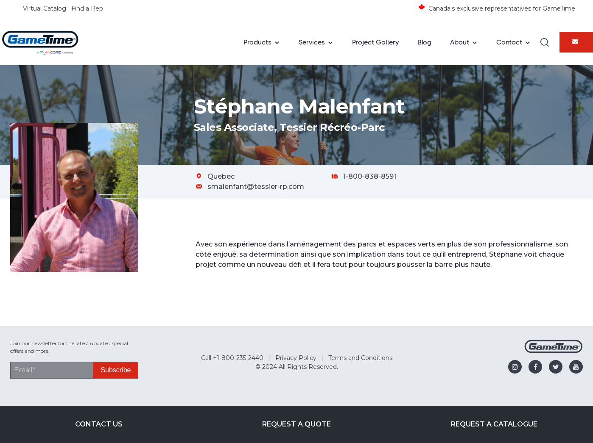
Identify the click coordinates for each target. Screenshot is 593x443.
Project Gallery (375, 42)
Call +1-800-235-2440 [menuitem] (232, 358)
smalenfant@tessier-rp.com (255, 187)
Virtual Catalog (44, 8)
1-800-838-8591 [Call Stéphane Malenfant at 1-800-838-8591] (369, 176)
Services (312, 42)
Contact (509, 42)
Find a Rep (87, 8)
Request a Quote (296, 424)
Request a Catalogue (494, 424)
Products (257, 42)
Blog (424, 42)
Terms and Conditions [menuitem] (360, 358)
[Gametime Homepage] (553, 351)
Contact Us (99, 424)
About (459, 42)
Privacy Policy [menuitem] (295, 358)
